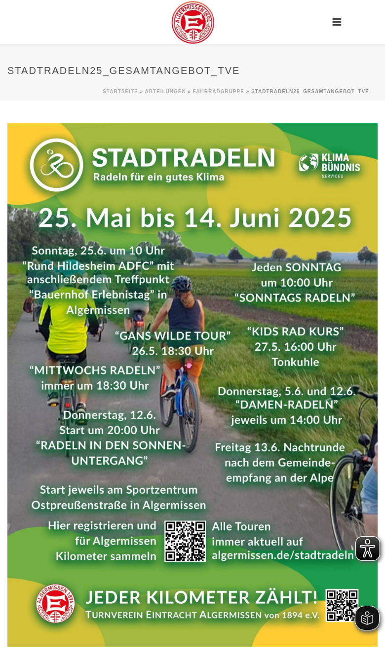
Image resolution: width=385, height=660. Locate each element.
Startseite (120, 91)
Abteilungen (165, 91)
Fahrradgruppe (218, 91)
